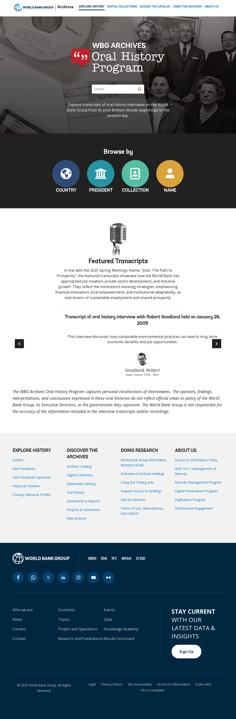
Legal (92, 684)
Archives (65, 7)
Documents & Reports (83, 501)
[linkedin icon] (63, 577)
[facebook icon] (18, 577)
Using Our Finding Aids (137, 482)
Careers (19, 628)
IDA (104, 558)
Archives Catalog (79, 466)
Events (109, 609)
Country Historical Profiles (32, 494)
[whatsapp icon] (33, 577)
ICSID (140, 558)
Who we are (23, 609)
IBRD (92, 558)
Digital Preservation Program (196, 491)
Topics (63, 619)
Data (108, 619)
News (17, 619)
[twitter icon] (48, 577)
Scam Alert (203, 684)
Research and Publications (80, 638)
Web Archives (77, 518)
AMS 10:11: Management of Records (195, 471)
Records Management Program (198, 482)
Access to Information (173, 684)
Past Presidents (24, 468)
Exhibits (18, 460)
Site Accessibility (140, 684)
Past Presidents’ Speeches (32, 477)
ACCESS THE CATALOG (155, 6)
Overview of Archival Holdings (142, 474)
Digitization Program (190, 499)
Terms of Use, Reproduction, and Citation (142, 510)
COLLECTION (135, 190)
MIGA (126, 558)
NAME (170, 190)
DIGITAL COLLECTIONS (122, 6)
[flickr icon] (108, 577)
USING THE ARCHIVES (187, 6)
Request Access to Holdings (141, 491)
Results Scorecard (119, 638)
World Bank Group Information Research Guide (143, 462)
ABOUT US (212, 6)
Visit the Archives (133, 499)
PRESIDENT (101, 190)
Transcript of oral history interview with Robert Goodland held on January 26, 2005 (142, 320)
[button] (216, 343)
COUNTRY (66, 190)
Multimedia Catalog (81, 484)
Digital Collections (80, 475)
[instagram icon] (78, 577)
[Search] (118, 89)
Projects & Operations (83, 510)
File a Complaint (152, 690)
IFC (114, 558)
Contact (19, 638)
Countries (66, 609)
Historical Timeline (26, 486)
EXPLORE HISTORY (91, 6)
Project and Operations (78, 628)
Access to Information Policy (196, 460)
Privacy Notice (111, 684)
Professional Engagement (194, 508)
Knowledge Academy (121, 628)
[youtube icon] (93, 577)
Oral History (75, 492)
